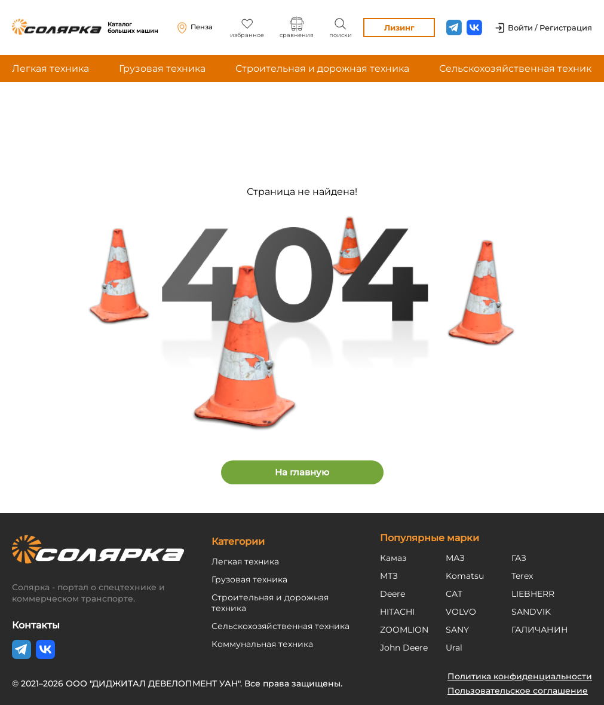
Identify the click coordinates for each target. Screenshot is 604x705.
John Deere (404, 647)
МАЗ (455, 558)
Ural (454, 647)
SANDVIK (531, 611)
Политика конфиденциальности (519, 676)
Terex (522, 575)
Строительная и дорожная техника (322, 68)
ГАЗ (518, 558)
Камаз (393, 558)
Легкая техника (50, 68)
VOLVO (461, 611)
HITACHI (397, 611)
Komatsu (465, 575)
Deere (392, 593)
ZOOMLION (404, 629)
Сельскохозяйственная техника (518, 68)
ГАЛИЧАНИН (539, 629)
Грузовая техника (162, 68)
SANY (457, 629)
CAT (454, 593)
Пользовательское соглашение (517, 690)
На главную (302, 472)
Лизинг (399, 27)
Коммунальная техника (262, 644)
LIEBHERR (532, 593)
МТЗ (389, 575)
